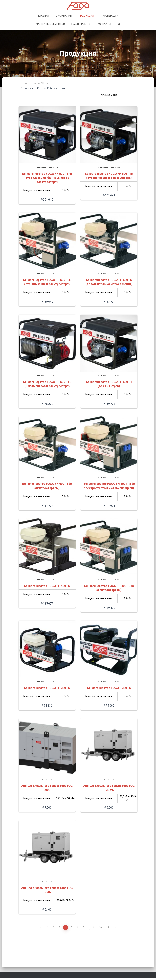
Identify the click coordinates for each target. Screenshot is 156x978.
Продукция (87, 15)
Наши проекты (81, 23)
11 (107, 927)
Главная (43, 15)
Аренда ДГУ (110, 15)
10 (100, 927)
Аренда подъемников (50, 23)
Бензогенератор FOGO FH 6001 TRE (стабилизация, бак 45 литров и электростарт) (47, 178)
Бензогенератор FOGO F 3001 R (109, 688)
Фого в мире (97, 964)
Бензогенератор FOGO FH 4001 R (47, 585)
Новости (113, 964)
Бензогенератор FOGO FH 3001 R (47, 688)
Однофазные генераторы (47, 168)
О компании (64, 15)
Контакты (104, 23)
